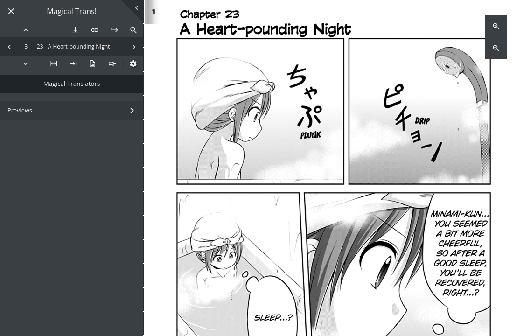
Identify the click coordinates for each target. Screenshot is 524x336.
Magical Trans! (72, 11)
